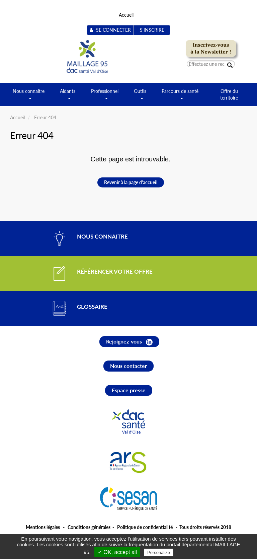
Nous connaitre (29, 96)
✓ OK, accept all (117, 552)
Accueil (126, 15)
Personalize (158, 552)
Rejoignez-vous (129, 341)
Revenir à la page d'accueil (130, 182)
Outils (140, 96)
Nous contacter (128, 366)
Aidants (67, 96)
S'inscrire (152, 30)
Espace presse (129, 390)
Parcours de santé (180, 96)
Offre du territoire (229, 94)
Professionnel (104, 96)
